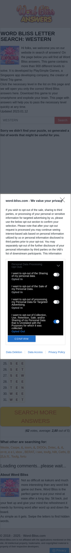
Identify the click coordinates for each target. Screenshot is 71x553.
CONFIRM (22, 338)
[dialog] (35, 276)
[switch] (56, 274)
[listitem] (35, 265)
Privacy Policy (56, 352)
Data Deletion (14, 352)
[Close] (63, 201)
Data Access (35, 352)
